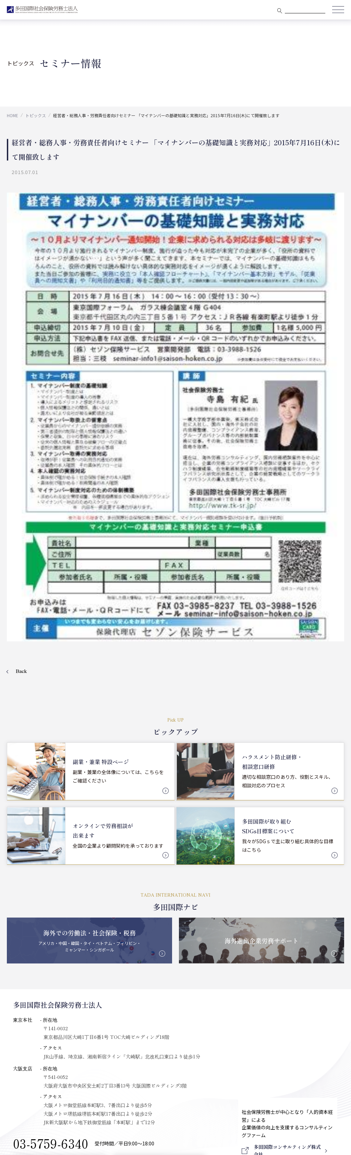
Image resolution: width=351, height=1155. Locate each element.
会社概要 (22, 915)
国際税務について (234, 1022)
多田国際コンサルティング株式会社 (54, 1010)
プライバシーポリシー (202, 1090)
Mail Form (49, 881)
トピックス (35, 115)
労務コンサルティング (228, 962)
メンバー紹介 (30, 953)
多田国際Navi (129, 957)
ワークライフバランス (228, 986)
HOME (12, 115)
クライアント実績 (133, 915)
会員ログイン (325, 915)
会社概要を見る (137, 881)
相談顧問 (213, 929)
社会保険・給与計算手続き (233, 974)
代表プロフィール (35, 929)
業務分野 (210, 915)
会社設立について (234, 1010)
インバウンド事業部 (226, 998)
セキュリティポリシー (149, 1090)
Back (21, 387)
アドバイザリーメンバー (42, 965)
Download (286, 1061)
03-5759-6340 (50, 857)
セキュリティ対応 (34, 977)
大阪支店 (25, 941)
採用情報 (319, 931)
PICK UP (124, 945)
